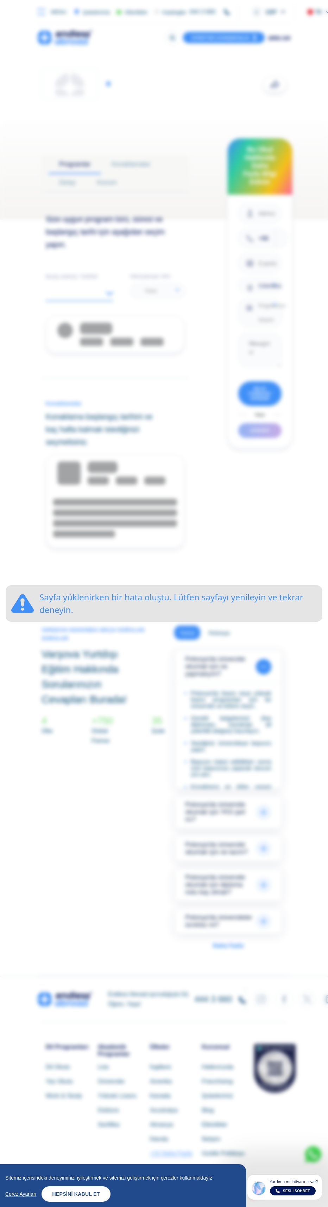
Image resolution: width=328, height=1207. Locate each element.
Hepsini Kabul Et (76, 1195)
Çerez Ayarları (20, 1195)
